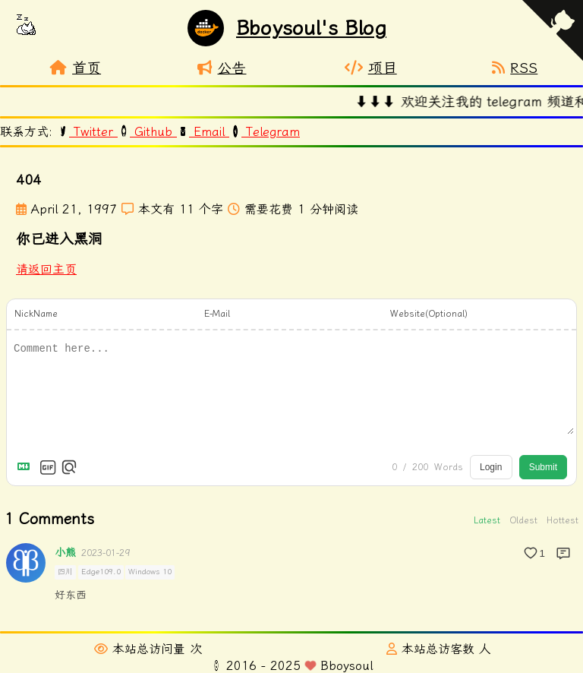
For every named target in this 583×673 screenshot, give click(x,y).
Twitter (87, 132)
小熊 (65, 553)
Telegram (264, 132)
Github (147, 132)
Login (491, 467)
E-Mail (217, 313)
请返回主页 (46, 269)
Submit (543, 467)
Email (203, 132)
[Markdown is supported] (26, 467)
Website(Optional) (429, 313)
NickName (36, 313)
